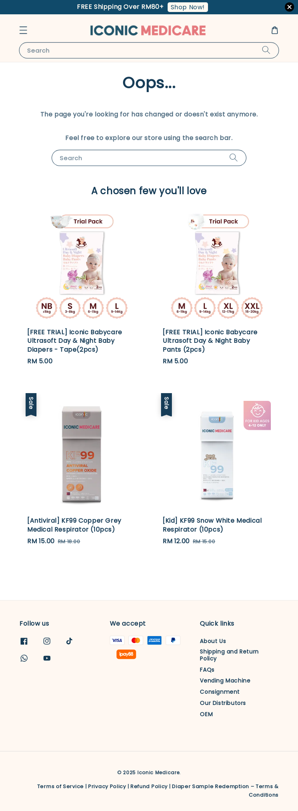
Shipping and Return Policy (229, 655)
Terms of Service (60, 786)
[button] (23, 30)
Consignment (220, 692)
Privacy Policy (107, 786)
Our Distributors (223, 703)
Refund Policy (149, 786)
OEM (206, 714)
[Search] (266, 50)
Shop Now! (188, 7)
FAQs (207, 670)
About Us (213, 641)
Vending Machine (225, 680)
